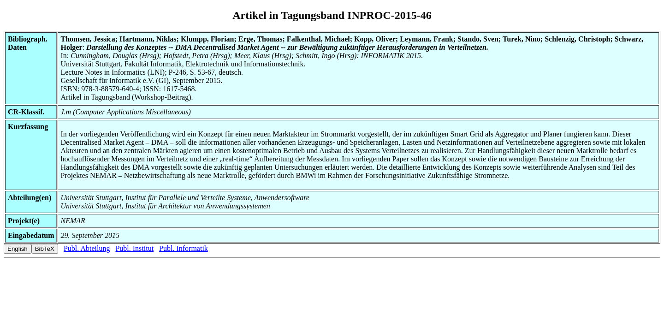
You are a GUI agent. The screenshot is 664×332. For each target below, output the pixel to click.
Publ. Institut (134, 248)
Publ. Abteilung (87, 248)
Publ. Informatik (183, 248)
